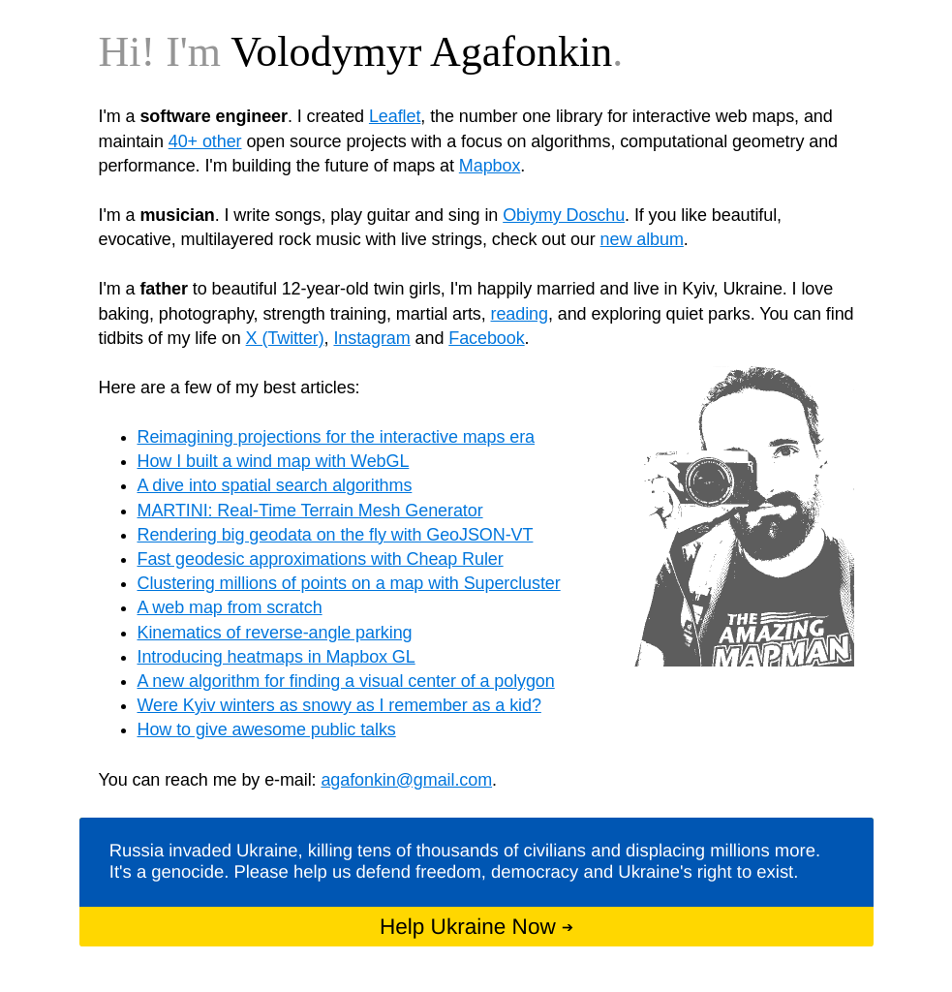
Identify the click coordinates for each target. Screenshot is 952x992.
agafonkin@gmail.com (406, 780)
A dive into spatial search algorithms (275, 485)
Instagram (371, 338)
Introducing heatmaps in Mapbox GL (276, 656)
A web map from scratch (230, 607)
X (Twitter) (285, 338)
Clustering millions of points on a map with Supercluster (349, 583)
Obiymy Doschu (564, 215)
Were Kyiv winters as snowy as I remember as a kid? (339, 705)
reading (519, 314)
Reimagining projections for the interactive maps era (337, 437)
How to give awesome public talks (267, 729)
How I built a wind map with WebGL (274, 461)
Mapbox (490, 165)
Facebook (486, 338)
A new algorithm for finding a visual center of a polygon (346, 681)
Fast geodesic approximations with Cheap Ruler (321, 559)
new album (642, 239)
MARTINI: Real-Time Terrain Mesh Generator (310, 510)
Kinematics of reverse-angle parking (275, 632)
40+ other (205, 141)
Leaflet (394, 116)
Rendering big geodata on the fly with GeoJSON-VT (336, 534)
